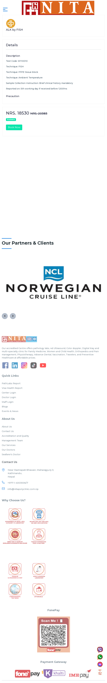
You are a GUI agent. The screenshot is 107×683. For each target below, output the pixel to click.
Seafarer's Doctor (11, 459)
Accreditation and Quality (15, 441)
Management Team (12, 446)
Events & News (10, 416)
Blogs (5, 412)
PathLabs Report (11, 388)
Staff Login (7, 407)
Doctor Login (9, 402)
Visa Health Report (12, 393)
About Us (7, 432)
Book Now (14, 127)
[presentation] (5, 316)
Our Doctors (8, 455)
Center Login (9, 398)
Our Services (9, 450)
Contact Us (8, 436)
